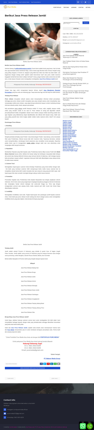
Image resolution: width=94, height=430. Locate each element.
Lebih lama (54, 378)
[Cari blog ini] (71, 23)
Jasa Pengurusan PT (31, 426)
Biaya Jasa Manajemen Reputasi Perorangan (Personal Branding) (72, 78)
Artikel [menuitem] (88, 7)
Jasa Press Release (12, 2)
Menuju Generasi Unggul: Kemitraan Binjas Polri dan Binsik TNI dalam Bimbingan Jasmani (76, 92)
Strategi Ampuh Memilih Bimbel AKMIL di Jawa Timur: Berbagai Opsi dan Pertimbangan (75, 85)
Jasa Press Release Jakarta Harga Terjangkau (73, 99)
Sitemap (65, 426)
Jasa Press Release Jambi (47, 79)
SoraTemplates (13, 426)
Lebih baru (11, 378)
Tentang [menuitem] (66, 7)
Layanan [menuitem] (73, 7)
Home (5, 2)
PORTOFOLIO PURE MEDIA (49, 337)
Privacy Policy (40, 426)
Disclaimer (47, 426)
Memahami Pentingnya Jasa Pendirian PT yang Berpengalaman (75, 73)
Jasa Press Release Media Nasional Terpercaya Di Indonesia (73, 56)
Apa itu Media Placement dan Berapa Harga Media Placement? (74, 104)
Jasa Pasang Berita (36, 2)
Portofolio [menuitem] (57, 7)
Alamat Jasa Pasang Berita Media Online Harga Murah (75, 67)
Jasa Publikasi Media (24, 2)
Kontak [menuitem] (81, 7)
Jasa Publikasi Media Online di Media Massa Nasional (76, 62)
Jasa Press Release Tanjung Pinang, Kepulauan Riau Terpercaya (74, 110)
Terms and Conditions (56, 426)
